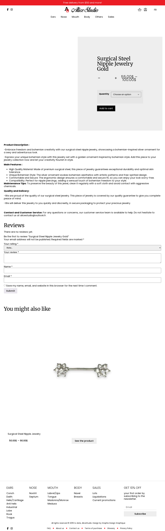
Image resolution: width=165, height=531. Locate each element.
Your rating (11, 244)
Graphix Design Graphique (113, 523)
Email (8, 276)
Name (8, 267)
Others (99, 16)
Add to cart (106, 108)
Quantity (104, 94)
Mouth (75, 16)
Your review (11, 252)
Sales (111, 16)
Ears (53, 16)
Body (87, 16)
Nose (64, 16)
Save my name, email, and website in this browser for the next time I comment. (51, 286)
